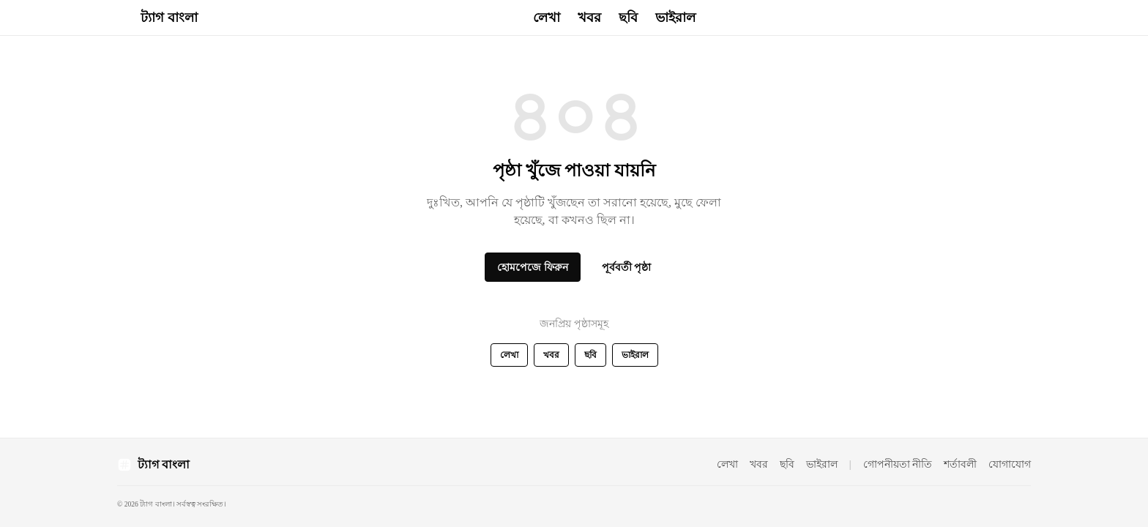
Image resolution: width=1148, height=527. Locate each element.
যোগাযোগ (1009, 464)
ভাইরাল (675, 17)
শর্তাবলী (960, 464)
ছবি (628, 17)
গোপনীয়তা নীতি (898, 464)
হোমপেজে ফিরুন (532, 267)
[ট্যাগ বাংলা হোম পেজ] (153, 465)
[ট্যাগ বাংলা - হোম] (157, 17)
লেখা (546, 17)
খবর (589, 17)
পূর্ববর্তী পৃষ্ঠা (627, 267)
